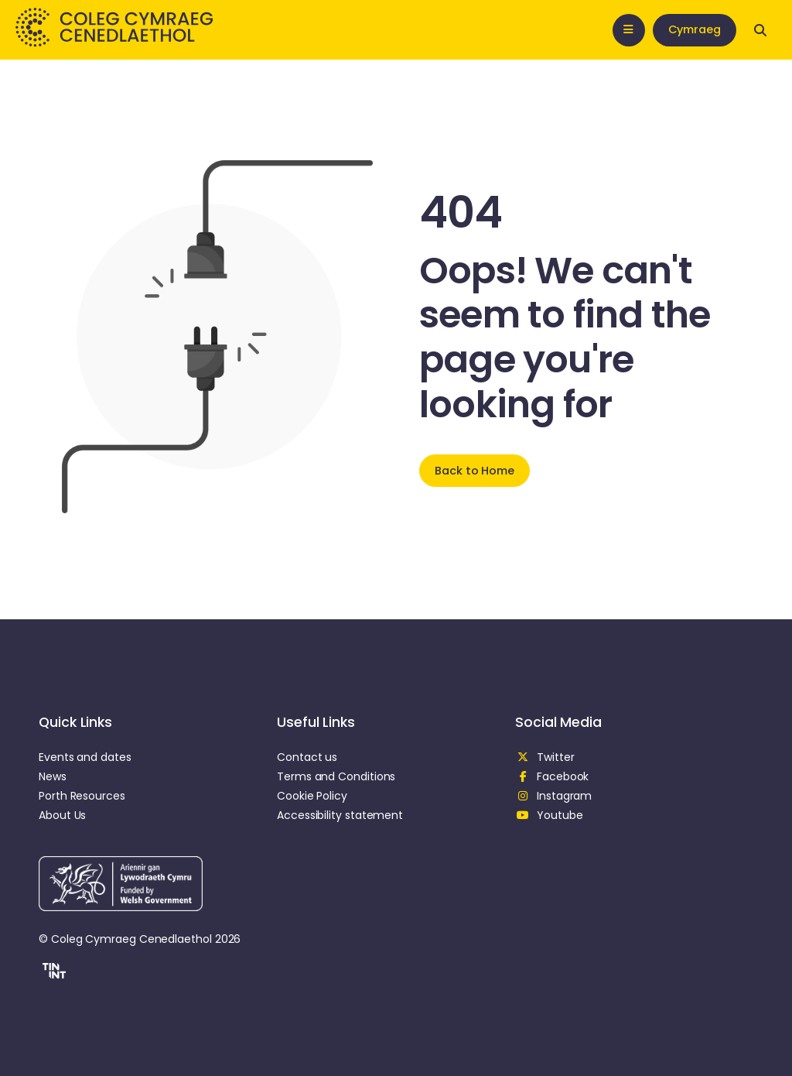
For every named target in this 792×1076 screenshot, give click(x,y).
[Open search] (760, 30)
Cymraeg (694, 29)
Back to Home (474, 470)
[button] (52, 973)
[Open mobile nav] (629, 30)
